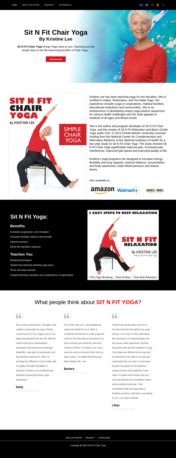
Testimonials (103, 437)
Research (90, 437)
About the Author (75, 437)
